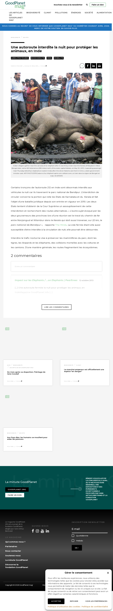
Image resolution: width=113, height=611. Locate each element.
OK (77, 548)
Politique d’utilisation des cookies (64, 606)
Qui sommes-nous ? (15, 542)
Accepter (56, 601)
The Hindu (61, 225)
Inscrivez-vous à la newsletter (68, 5)
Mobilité (58, 58)
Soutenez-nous (13, 555)
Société (89, 13)
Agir (8, 365)
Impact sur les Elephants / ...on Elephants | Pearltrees (46, 280)
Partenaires (11, 546)
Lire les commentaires (56, 307)
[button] (108, 573)
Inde (49, 58)
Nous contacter (13, 551)
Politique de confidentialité (95, 606)
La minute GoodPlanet (16, 560)
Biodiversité (33, 13)
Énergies (76, 13)
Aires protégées (19, 58)
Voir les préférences (96, 601)
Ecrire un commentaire (25, 266)
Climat (47, 13)
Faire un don (98, 5)
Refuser (74, 601)
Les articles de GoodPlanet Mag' (22, 367)
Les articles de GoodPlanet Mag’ (16, 16)
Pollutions (61, 13)
